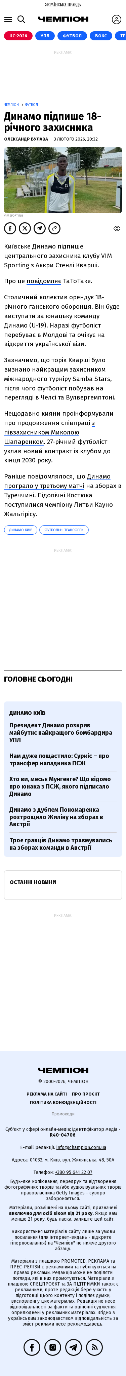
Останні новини (33, 882)
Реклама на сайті (47, 1094)
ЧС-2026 (18, 35)
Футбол (72, 35)
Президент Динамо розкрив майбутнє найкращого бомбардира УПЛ (60, 732)
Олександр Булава (26, 139)
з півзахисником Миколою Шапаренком (49, 432)
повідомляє (44, 281)
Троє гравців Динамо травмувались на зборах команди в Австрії (60, 844)
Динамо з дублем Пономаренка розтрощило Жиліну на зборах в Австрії (56, 817)
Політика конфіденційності (63, 1102)
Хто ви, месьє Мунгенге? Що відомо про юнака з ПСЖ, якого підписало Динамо (60, 786)
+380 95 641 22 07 (73, 1172)
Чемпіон (12, 105)
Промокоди (63, 1113)
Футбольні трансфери (64, 530)
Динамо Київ (20, 530)
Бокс (101, 35)
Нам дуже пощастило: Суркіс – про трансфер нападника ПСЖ (59, 759)
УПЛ (45, 35)
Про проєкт (86, 1094)
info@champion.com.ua (81, 1147)
